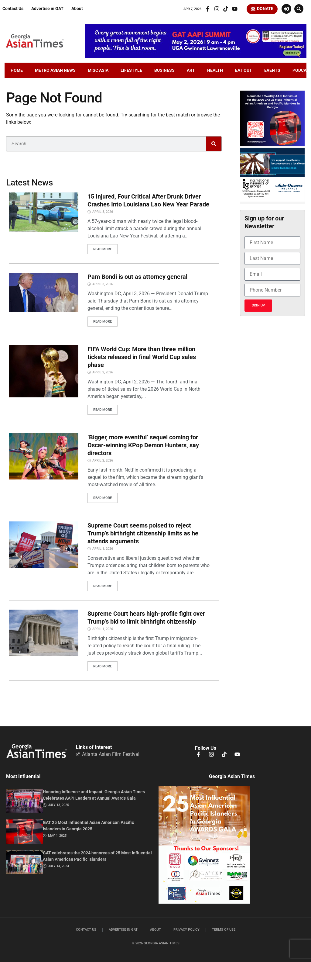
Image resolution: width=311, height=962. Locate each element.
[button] (298, 9)
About (77, 9)
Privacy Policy (186, 928)
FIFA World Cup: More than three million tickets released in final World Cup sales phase (141, 357)
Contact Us (12, 9)
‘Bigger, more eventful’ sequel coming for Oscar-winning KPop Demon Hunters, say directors (143, 445)
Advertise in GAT (47, 9)
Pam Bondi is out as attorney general (137, 278)
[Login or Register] (286, 10)
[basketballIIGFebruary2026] (272, 201)
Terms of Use (223, 928)
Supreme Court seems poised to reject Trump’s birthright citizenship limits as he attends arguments (142, 533)
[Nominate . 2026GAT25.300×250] (272, 146)
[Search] (213, 145)
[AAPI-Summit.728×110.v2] (195, 57)
